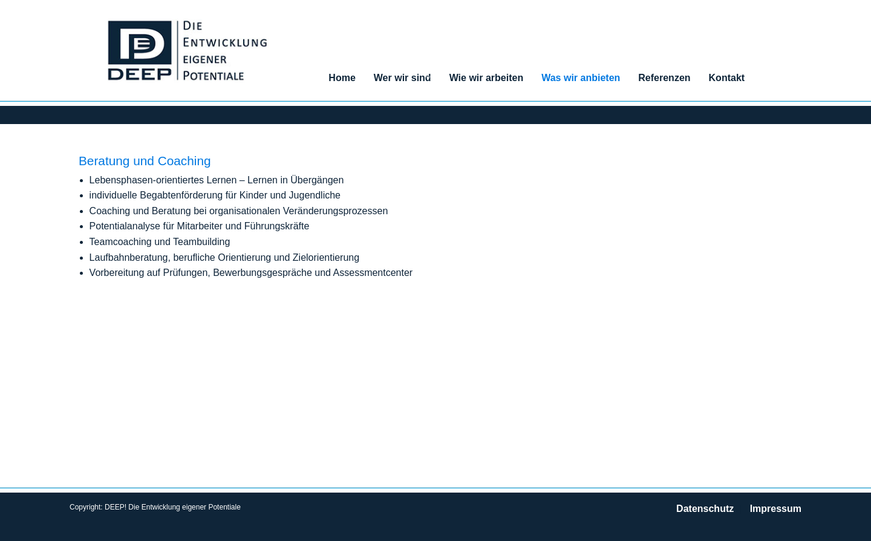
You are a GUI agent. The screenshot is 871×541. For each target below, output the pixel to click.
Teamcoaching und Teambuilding (160, 242)
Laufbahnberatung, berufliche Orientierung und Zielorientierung (225, 257)
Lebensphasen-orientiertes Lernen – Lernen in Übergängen (217, 180)
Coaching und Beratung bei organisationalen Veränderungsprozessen (239, 211)
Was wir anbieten (580, 78)
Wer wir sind (402, 78)
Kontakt (727, 78)
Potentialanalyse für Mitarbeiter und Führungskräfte (200, 226)
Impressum (775, 508)
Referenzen (664, 78)
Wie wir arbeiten (486, 78)
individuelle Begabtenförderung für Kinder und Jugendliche (215, 195)
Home (341, 78)
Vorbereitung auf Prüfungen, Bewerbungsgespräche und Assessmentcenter (251, 272)
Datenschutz (705, 508)
